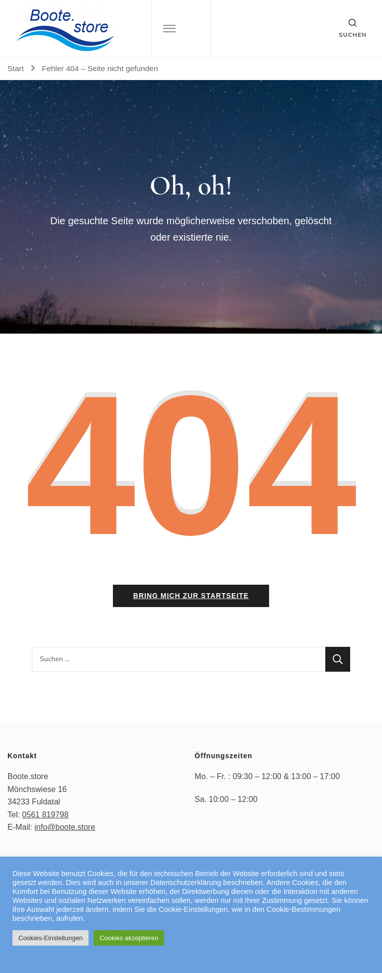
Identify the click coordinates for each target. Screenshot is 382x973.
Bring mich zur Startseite (191, 596)
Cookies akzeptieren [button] (128, 938)
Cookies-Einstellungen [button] (50, 938)
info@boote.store (64, 827)
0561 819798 (45, 814)
